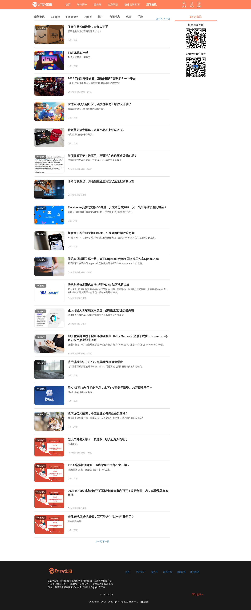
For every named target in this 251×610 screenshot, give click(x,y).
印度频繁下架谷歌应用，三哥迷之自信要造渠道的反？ (102, 155)
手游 (140, 16)
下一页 (166, 18)
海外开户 (82, 4)
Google (55, 16)
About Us (104, 594)
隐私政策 (144, 601)
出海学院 (113, 4)
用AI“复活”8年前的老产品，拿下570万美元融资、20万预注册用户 (110, 387)
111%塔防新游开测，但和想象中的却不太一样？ (99, 465)
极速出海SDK (132, 4)
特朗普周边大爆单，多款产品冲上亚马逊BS (96, 130)
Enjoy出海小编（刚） (77, 92)
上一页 (159, 18)
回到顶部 (196, 594)
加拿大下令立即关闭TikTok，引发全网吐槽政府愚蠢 (101, 233)
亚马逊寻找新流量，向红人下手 (88, 26)
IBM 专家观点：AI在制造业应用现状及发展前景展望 (101, 181)
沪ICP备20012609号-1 (126, 601)
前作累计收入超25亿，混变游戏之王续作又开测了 (99, 104)
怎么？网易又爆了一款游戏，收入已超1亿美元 (97, 439)
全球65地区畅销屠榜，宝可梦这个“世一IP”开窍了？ (101, 516)
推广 (100, 16)
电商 (128, 16)
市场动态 (114, 16)
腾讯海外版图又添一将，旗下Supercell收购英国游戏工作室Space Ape (113, 258)
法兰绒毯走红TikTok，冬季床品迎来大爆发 (95, 362)
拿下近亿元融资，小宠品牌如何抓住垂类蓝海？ (98, 413)
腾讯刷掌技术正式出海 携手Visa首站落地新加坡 (98, 284)
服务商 (97, 4)
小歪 (70, 40)
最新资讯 (39, 16)
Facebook (72, 16)
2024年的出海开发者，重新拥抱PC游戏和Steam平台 (102, 78)
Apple (88, 16)
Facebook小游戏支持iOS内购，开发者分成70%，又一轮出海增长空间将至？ (117, 207)
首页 (68, 4)
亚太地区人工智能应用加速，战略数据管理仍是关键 (101, 310)
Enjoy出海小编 (74, 195)
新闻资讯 (151, 4)
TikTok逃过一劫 (78, 52)
